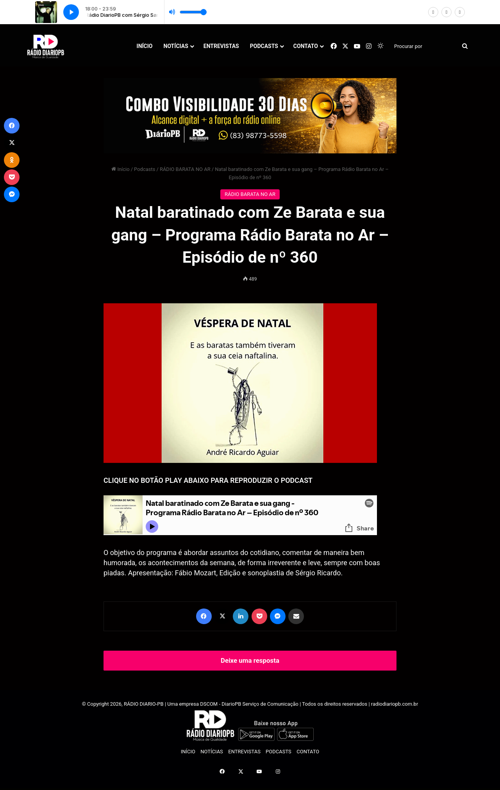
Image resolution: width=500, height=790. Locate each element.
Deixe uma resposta (250, 660)
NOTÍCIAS (176, 46)
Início (120, 169)
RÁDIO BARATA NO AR (185, 169)
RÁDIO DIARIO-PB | (145, 704)
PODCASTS (264, 46)
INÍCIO (145, 46)
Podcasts (144, 169)
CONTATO (305, 46)
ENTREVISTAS (221, 46)
